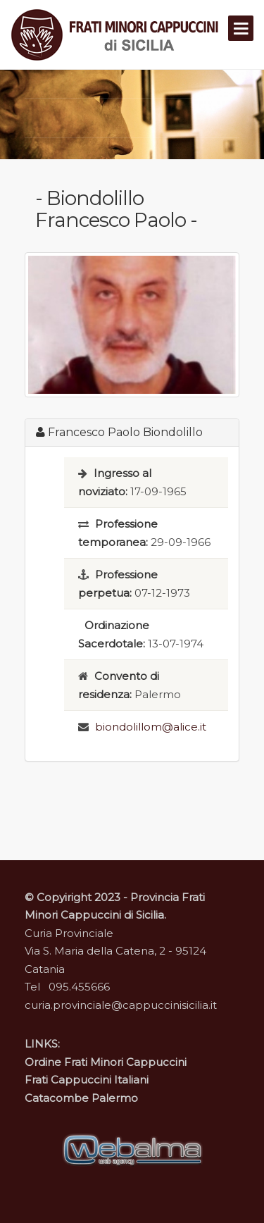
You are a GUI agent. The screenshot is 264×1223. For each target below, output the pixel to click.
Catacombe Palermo (81, 1098)
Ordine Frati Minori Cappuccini (106, 1062)
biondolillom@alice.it (150, 726)
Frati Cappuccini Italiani (87, 1079)
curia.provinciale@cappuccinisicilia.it (121, 1005)
